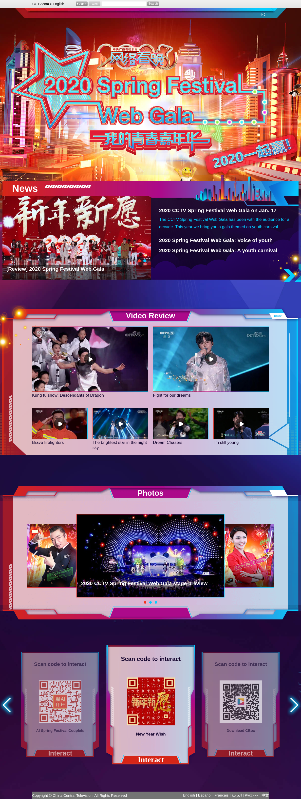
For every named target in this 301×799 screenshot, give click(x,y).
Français (221, 795)
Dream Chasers (167, 442)
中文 (263, 15)
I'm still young (226, 442)
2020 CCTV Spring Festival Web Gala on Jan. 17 (218, 210)
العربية (237, 795)
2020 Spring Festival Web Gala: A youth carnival (218, 250)
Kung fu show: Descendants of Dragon (68, 395)
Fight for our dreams (172, 395)
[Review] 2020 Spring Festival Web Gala (55, 269)
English (189, 795)
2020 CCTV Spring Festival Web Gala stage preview (144, 583)
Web (94, 4)
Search (153, 3)
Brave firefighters (48, 442)
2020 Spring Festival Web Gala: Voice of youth (216, 240)
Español (204, 795)
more (278, 316)
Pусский (252, 795)
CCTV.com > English (48, 4)
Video (82, 4)
